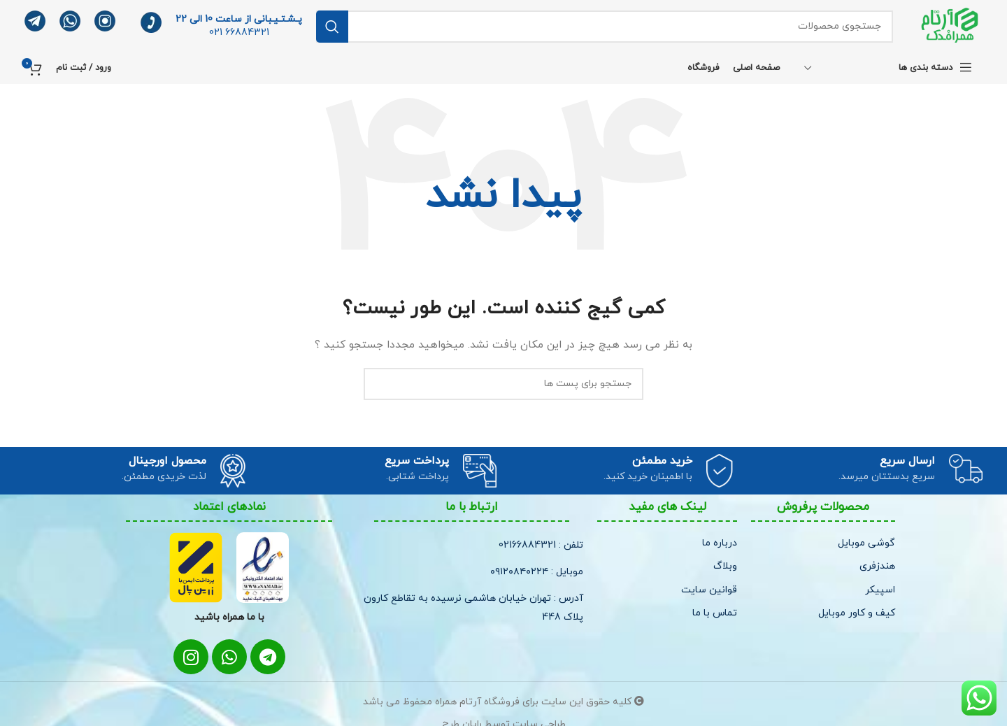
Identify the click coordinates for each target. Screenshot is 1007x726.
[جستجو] (604, 26)
